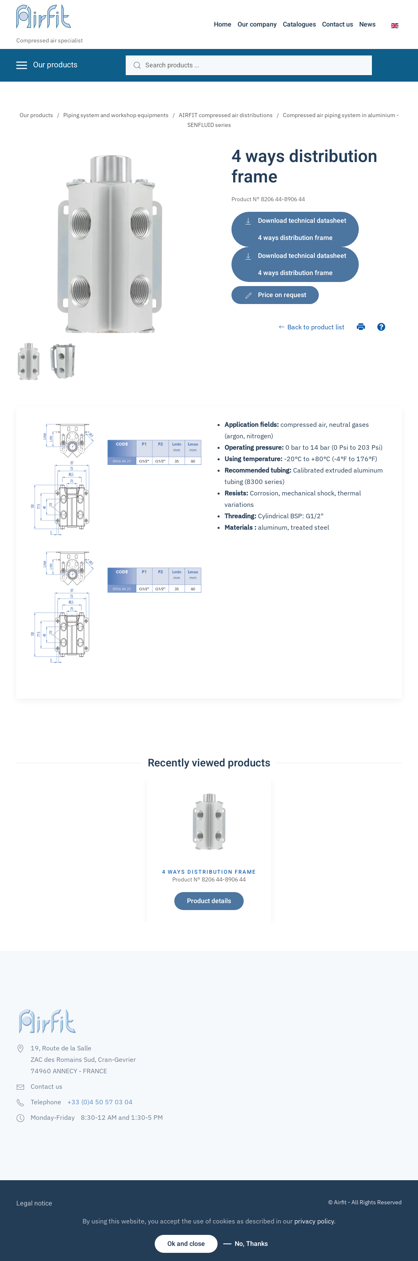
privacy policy (314, 1221)
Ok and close (186, 1244)
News (367, 24)
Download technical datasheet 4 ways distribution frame (295, 229)
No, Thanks (251, 1244)
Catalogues (299, 24)
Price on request (275, 295)
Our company (257, 24)
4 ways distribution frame (209, 872)
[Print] (361, 326)
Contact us (337, 24)
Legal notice (34, 1203)
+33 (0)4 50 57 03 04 (100, 1102)
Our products (36, 115)
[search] (249, 65)
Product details (209, 901)
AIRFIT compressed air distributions (226, 115)
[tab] (28, 361)
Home (222, 24)
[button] (395, 25)
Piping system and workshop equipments (116, 115)
